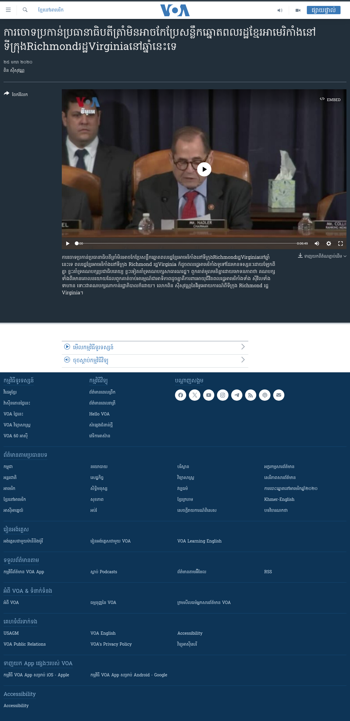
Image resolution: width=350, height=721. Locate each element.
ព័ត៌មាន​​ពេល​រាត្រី (102, 403)
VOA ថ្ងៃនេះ (13, 414)
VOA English (103, 634)
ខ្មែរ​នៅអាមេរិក (15, 500)
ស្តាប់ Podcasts (103, 572)
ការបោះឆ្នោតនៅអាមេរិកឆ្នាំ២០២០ (290, 489)
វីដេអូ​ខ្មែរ (10, 392)
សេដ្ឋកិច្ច (96, 478)
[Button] (16, 95)
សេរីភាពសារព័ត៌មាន (280, 478)
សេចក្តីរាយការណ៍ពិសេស (197, 511)
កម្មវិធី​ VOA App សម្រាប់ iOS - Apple (36, 675)
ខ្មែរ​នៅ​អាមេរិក (51, 10)
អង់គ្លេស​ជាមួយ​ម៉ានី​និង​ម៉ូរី (23, 541)
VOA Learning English (199, 541)
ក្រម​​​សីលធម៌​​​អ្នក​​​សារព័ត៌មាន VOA (204, 603)
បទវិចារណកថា (276, 511)
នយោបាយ (99, 467)
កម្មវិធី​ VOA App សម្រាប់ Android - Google (128, 675)
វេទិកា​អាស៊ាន (99, 436)
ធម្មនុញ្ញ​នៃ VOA (103, 603)
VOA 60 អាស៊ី (16, 436)
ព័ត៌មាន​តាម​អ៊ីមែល (191, 572)
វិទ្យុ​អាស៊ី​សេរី (187, 645)
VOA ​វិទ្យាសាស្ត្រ (17, 425)
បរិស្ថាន (183, 467)
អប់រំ (93, 511)
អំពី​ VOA (11, 603)
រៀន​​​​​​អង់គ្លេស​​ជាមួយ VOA (110, 541)
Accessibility (189, 634)
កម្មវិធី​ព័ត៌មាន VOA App (24, 572)
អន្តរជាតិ (10, 478)
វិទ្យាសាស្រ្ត (185, 478)
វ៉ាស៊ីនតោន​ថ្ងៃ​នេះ (17, 403)
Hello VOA (99, 414)
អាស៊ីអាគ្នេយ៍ (13, 511)
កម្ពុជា (8, 467)
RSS (268, 572)
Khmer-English (279, 500)
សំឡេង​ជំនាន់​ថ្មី (101, 425)
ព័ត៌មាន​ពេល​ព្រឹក (102, 392)
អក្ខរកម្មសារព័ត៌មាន (279, 467)
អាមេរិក (9, 489)
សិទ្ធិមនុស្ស (99, 489)
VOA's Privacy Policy (111, 645)
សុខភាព (96, 500)
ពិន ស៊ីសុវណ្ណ (14, 71)
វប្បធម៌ (182, 489)
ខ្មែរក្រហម (185, 500)
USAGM (11, 634)
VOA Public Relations (25, 645)
